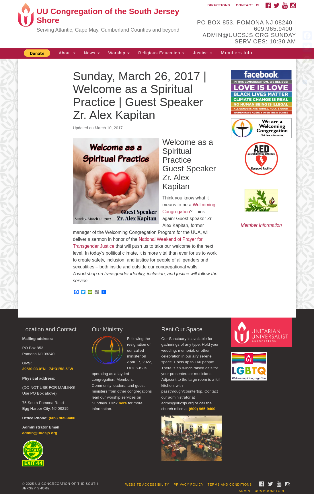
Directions (219, 5)
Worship (119, 53)
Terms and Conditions (230, 484)
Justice (202, 53)
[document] (157, 184)
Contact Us (248, 5)
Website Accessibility (147, 484)
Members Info (236, 52)
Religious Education (161, 53)
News (92, 53)
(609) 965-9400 (62, 418)
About (67, 53)
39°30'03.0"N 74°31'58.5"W (47, 369)
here (123, 403)
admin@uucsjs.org (39, 433)
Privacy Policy (189, 484)
